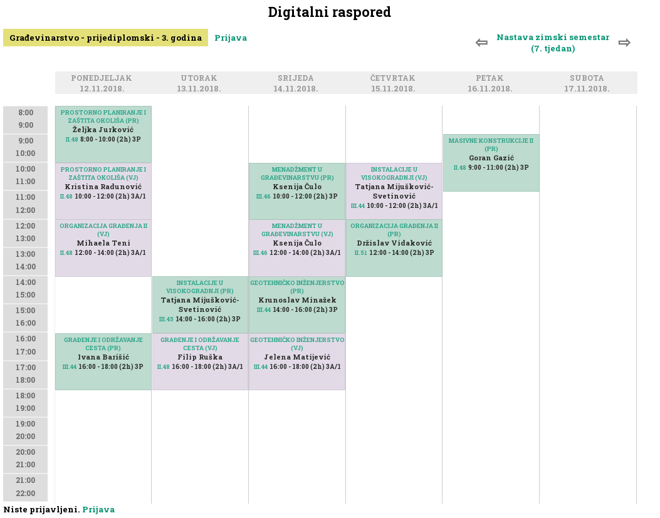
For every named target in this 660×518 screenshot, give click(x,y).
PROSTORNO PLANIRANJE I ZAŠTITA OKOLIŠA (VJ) (103, 173)
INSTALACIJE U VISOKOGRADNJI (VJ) (394, 173)
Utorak (201, 78)
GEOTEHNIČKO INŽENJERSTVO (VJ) (297, 344)
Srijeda (298, 78)
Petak (492, 78)
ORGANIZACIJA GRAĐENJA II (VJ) (103, 230)
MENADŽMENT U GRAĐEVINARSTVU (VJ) (297, 230)
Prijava (230, 37)
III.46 (260, 253)
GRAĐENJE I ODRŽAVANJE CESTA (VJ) (199, 344)
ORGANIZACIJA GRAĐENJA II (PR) (394, 230)
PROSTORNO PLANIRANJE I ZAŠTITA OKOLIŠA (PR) (103, 116)
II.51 (361, 253)
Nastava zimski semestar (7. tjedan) (552, 42)
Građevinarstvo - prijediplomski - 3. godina (105, 37)
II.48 (72, 139)
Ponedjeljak (103, 78)
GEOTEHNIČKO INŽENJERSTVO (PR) (297, 287)
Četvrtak (394, 78)
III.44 (69, 367)
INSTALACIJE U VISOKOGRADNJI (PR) (200, 287)
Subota (589, 78)
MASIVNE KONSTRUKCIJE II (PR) (491, 145)
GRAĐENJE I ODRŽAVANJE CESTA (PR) (103, 344)
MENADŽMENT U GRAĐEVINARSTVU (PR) (297, 173)
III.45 (166, 319)
